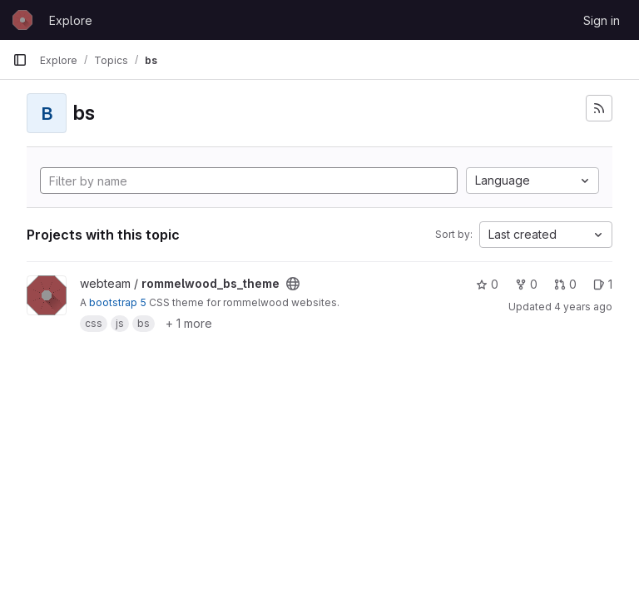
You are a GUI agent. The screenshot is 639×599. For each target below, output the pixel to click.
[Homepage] (22, 20)
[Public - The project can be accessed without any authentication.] (293, 283)
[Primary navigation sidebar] (20, 60)
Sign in (601, 20)
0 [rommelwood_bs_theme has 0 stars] (487, 284)
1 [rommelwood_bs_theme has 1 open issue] (602, 284)
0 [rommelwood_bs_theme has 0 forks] (526, 284)
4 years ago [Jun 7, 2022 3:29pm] (583, 306)
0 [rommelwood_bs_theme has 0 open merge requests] (565, 284)
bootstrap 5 (117, 302)
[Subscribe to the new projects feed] (599, 108)
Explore (70, 20)
